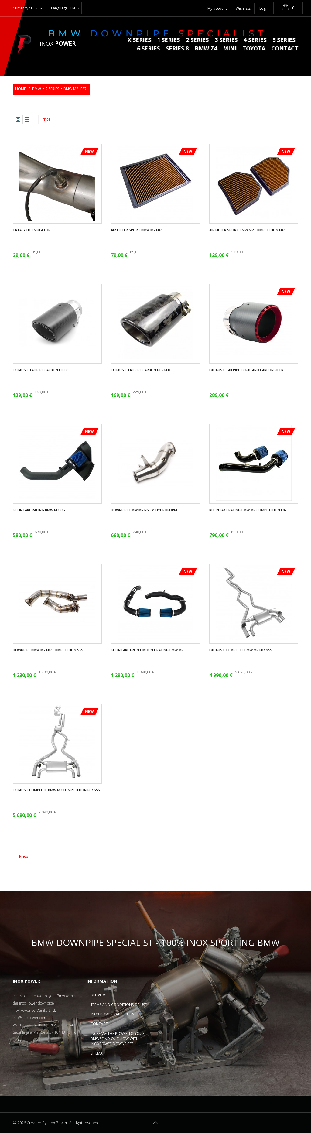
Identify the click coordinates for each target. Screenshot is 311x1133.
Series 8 (177, 49)
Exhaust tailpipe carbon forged (140, 370)
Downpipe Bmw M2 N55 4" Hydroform (144, 510)
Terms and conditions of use (119, 1004)
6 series (148, 49)
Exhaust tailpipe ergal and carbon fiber (246, 370)
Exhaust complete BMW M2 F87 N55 (240, 650)
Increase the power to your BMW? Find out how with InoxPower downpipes (118, 1038)
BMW (36, 88)
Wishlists (243, 8)
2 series (197, 40)
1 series (168, 40)
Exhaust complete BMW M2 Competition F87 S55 (56, 790)
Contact (284, 49)
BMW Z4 (206, 49)
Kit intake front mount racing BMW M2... (148, 650)
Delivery (98, 995)
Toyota (253, 49)
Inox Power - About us (112, 1014)
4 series (255, 40)
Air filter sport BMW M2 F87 (136, 230)
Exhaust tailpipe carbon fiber (40, 370)
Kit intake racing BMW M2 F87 (39, 510)
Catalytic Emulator (31, 230)
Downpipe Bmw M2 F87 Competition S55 (48, 650)
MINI (229, 49)
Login (264, 8)
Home (20, 88)
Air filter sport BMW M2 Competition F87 (247, 230)
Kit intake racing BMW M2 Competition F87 (247, 510)
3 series (226, 40)
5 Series (283, 40)
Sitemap (98, 1053)
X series (139, 40)
